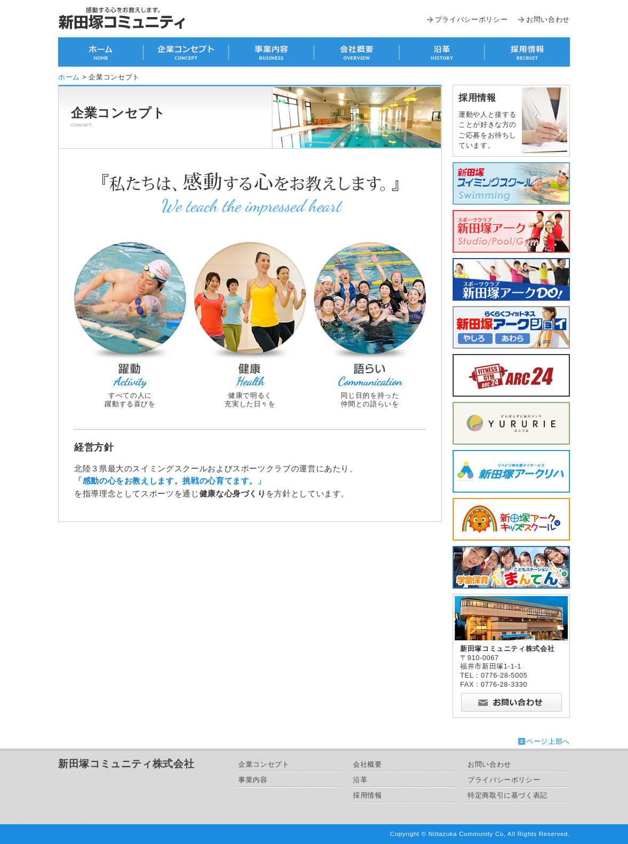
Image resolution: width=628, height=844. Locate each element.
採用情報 (367, 795)
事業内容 (253, 780)
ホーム (69, 77)
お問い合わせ (548, 19)
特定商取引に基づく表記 (508, 795)
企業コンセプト (263, 764)
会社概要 (367, 764)
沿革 (360, 780)
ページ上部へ (548, 741)
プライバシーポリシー (471, 19)
